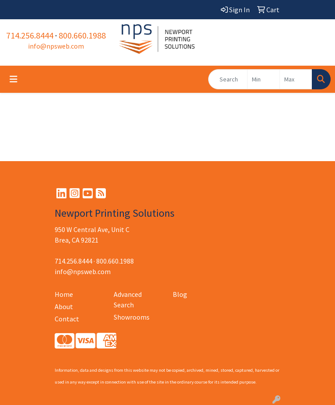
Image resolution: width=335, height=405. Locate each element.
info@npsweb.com (56, 46)
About (64, 306)
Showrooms (132, 317)
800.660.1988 (82, 35)
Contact (67, 318)
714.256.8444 (29, 35)
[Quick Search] (228, 79)
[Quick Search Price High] (295, 79)
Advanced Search (128, 299)
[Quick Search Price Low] (263, 79)
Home (64, 294)
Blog (180, 294)
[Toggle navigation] (13, 79)
